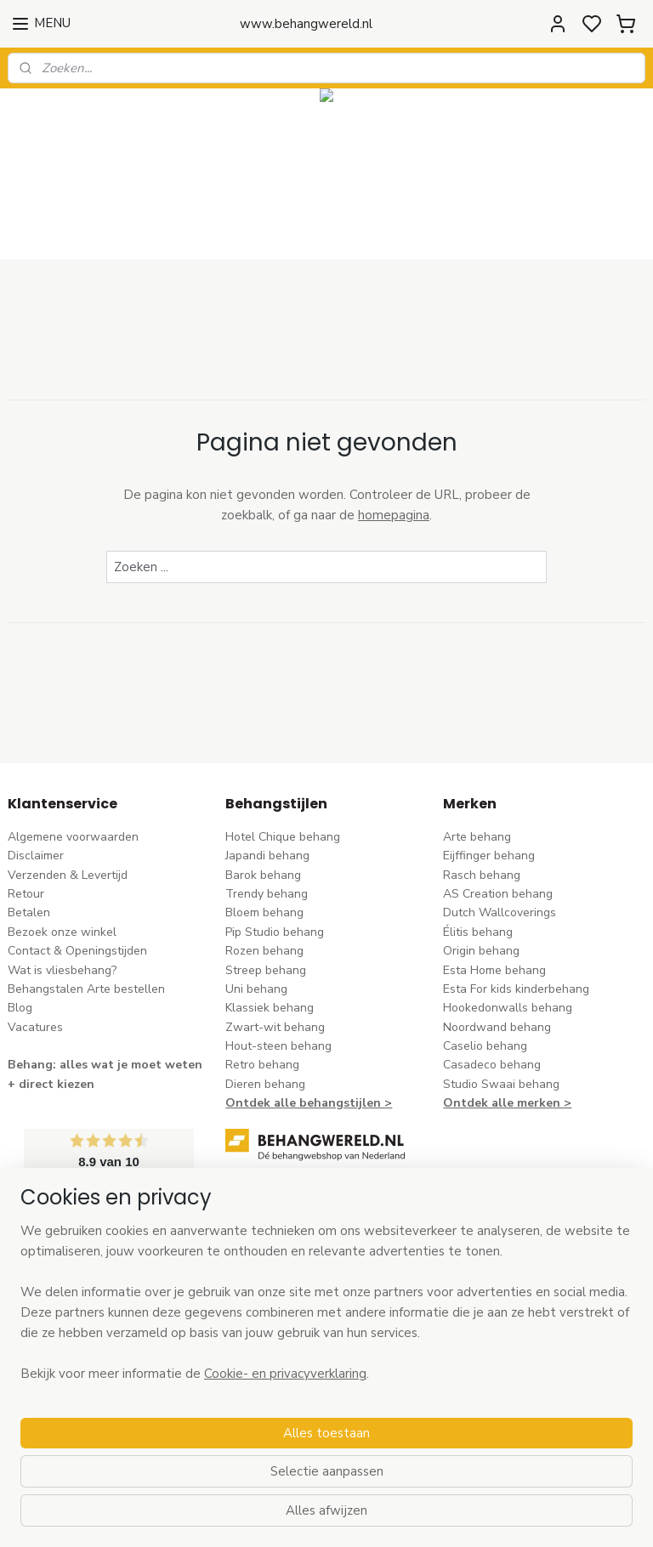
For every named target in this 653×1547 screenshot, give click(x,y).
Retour (26, 894)
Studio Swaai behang (501, 1084)
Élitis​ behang (478, 932)
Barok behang (263, 875)
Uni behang (256, 989)
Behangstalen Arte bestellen (86, 989)
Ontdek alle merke (498, 1103)
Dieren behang (265, 1084)
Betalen (29, 912)
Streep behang (265, 970)
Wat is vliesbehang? (62, 970)
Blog (20, 1008)
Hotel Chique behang (282, 837)
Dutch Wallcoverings (499, 912)
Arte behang (477, 837)
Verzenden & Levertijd (68, 875)
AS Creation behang (498, 894)
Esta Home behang (494, 970)
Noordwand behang (497, 1027)
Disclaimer (36, 855)
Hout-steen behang (278, 1046)
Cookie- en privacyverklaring (285, 1522)
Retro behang (262, 1065)
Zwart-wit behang (275, 1027)
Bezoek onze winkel (62, 932)
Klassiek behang (269, 1008)
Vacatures (35, 1027)
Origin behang (481, 951)
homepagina (393, 515)
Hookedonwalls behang (507, 1008)
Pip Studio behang (274, 932)
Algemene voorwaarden (73, 837)
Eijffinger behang (489, 855)
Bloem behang (264, 912)
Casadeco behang (492, 1065)
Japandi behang (267, 855)
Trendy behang (266, 894)
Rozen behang (264, 951)
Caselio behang (485, 1046)
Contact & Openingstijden (77, 951)
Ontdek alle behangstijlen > (308, 1103)
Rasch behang (481, 875)
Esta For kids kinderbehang (516, 989)
